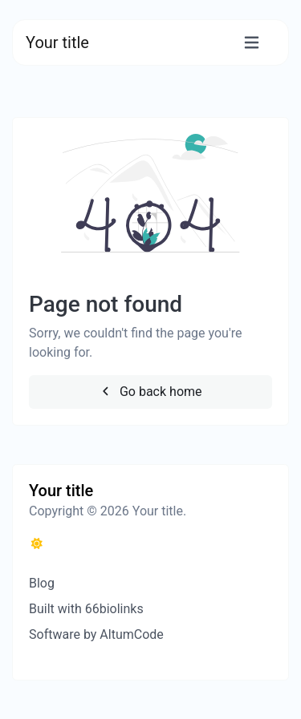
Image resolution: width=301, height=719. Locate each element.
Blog (42, 583)
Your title (57, 42)
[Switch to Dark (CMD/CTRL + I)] (37, 544)
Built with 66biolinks (86, 608)
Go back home (150, 391)
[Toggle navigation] (251, 43)
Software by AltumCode (96, 634)
